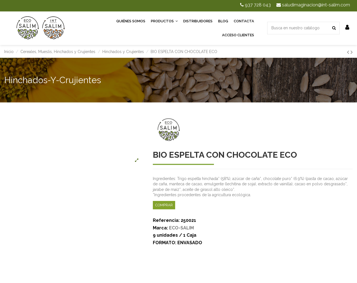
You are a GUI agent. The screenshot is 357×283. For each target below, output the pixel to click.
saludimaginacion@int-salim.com (313, 5)
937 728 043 (255, 5)
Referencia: (166, 220)
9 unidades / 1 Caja (174, 235)
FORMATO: (164, 242)
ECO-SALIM (181, 228)
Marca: (160, 228)
